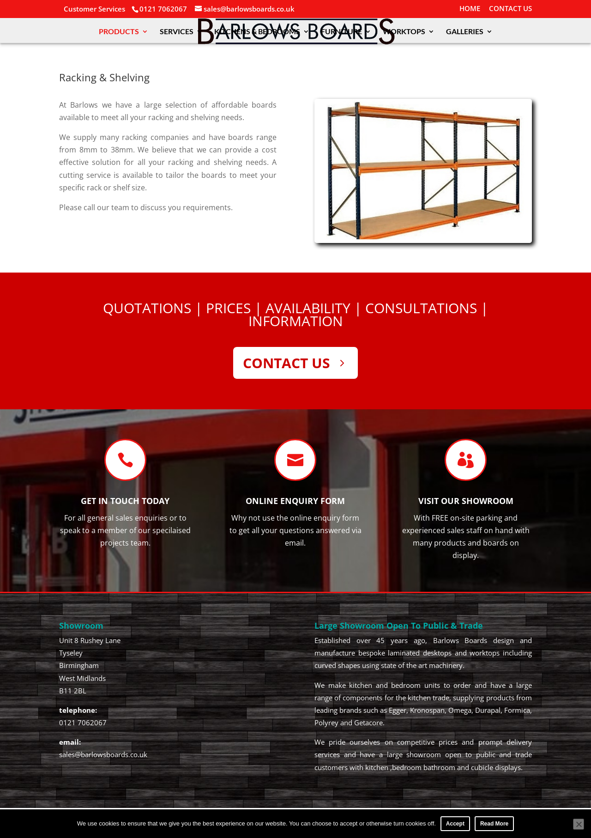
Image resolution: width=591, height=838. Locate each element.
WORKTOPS (404, 32)
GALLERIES (464, 32)
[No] (578, 824)
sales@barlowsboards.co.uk (103, 754)
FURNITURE (341, 32)
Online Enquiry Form (295, 500)
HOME (469, 9)
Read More (494, 823)
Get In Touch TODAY (125, 500)
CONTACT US (510, 9)
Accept (455, 823)
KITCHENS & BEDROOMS (257, 32)
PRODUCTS (119, 32)
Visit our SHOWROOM (465, 500)
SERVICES (176, 32)
